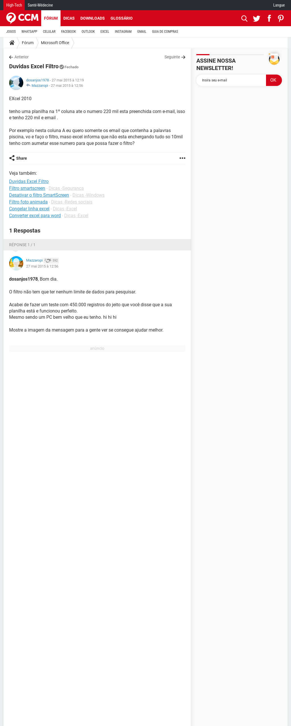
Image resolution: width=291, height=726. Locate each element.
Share (21, 158)
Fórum (51, 18)
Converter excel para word (35, 215)
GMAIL (141, 32)
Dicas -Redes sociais (71, 202)
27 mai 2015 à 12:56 (67, 85)
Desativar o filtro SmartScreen (39, 195)
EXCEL (104, 32)
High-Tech (14, 5)
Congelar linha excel (29, 208)
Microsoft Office (55, 42)
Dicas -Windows (88, 195)
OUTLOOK (88, 32)
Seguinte (172, 57)
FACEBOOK (68, 32)
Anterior (21, 57)
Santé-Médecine (40, 5)
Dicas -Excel (65, 208)
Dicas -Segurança (66, 188)
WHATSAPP (29, 32)
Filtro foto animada (28, 202)
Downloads (92, 18)
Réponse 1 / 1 (22, 244)
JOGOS (11, 32)
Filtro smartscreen (27, 188)
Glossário (122, 18)
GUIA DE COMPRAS (165, 32)
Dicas (69, 18)
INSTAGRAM (123, 32)
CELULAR (49, 32)
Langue (279, 5)
